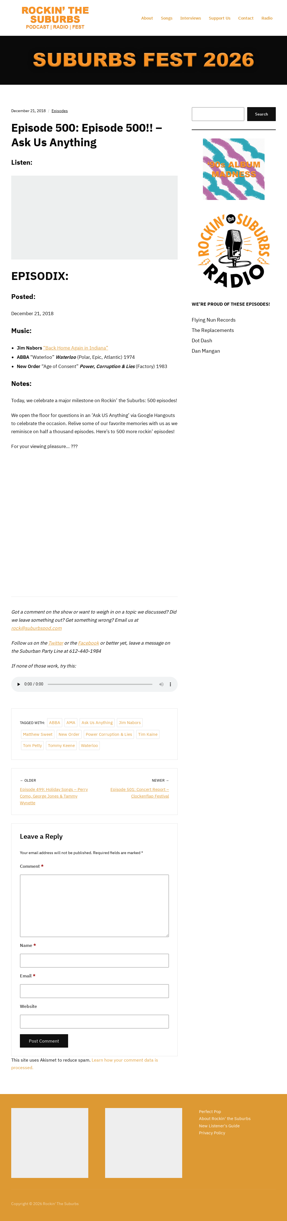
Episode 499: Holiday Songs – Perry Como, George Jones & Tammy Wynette (54, 796)
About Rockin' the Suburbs (225, 1118)
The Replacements (213, 330)
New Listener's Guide (219, 1125)
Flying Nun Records (214, 320)
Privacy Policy (212, 1132)
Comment (32, 866)
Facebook (88, 643)
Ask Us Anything (97, 722)
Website (28, 1006)
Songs (166, 18)
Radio (266, 18)
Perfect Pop (210, 1111)
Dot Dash (202, 340)
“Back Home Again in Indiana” (75, 348)
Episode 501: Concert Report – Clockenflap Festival (139, 793)
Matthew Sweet (37, 734)
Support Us (219, 18)
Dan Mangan (206, 351)
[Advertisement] (49, 1143)
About (147, 18)
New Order (69, 734)
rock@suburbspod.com (36, 628)
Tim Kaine (148, 734)
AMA (70, 722)
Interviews (190, 18)
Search (261, 114)
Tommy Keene (61, 745)
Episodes (60, 110)
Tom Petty (32, 745)
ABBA (54, 722)
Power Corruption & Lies (109, 734)
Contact (246, 18)
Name (28, 945)
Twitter (55, 643)
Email (28, 976)
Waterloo (89, 745)
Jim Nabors (130, 722)
